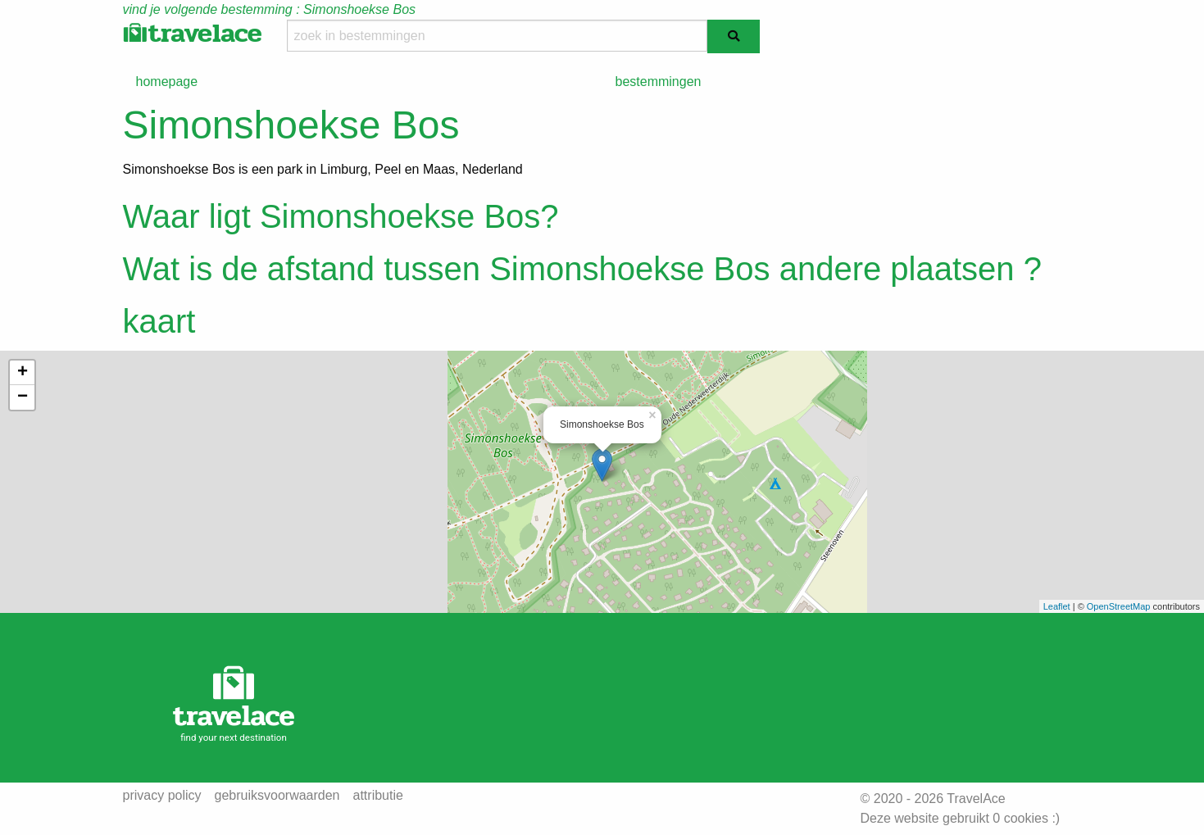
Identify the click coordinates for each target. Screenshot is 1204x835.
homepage (167, 81)
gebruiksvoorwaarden (277, 795)
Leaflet (1056, 606)
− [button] (22, 397)
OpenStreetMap (1119, 606)
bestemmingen (659, 81)
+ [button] (22, 373)
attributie (378, 795)
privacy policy (162, 795)
